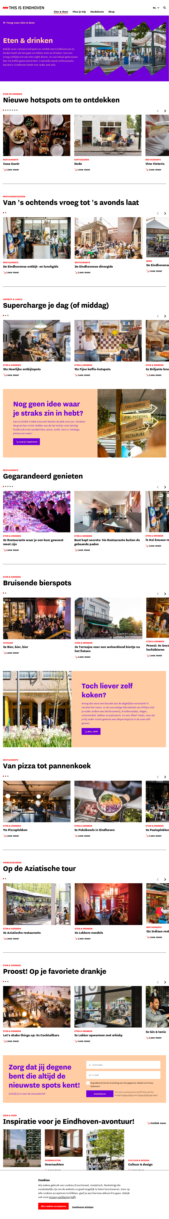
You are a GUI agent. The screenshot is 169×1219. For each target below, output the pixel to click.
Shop (144, 7)
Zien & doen (93, 7)
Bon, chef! (93, 731)
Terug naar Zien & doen (20, 22)
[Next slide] (165, 111)
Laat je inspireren (28, 441)
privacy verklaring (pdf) (62, 1197)
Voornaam (97, 1065)
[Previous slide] (157, 111)
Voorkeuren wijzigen (82, 1207)
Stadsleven (130, 7)
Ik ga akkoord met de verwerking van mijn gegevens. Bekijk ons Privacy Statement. (121, 1085)
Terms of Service (145, 1095)
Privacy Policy (127, 1095)
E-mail (95, 1075)
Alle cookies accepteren (53, 1206)
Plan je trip (112, 7)
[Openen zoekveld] (164, 7)
